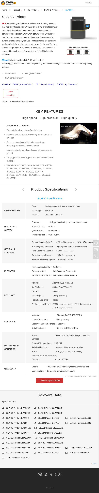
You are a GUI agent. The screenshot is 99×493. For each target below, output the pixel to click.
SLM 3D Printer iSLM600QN (51, 438)
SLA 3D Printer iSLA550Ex (49, 433)
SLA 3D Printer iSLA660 (80, 418)
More (93, 463)
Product (17, 10)
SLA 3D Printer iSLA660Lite (18, 428)
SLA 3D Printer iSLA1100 (17, 418)
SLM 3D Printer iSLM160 (81, 448)
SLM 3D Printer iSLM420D (18, 448)
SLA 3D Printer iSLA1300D (18, 413)
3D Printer (33, 10)
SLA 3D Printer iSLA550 (17, 423)
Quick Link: (7, 101)
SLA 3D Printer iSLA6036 (17, 433)
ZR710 (45, 84)
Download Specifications (23, 101)
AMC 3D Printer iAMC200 (17, 458)
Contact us (49, 488)
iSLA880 (70, 10)
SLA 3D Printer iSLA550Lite (51, 428)
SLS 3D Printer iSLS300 (80, 453)
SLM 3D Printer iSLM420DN (50, 443)
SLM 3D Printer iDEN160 (17, 453)
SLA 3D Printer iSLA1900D (18, 408)
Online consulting (10, 93)
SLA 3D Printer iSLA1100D (50, 413)
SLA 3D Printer (51, 10)
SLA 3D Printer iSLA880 (48, 418)
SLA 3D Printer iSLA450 (48, 423)
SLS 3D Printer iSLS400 (48, 453)
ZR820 (67, 84)
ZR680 (22, 84)
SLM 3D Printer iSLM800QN (18, 438)
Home (4, 10)
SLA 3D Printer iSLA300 (80, 423)
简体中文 (88, 3)
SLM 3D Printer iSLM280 (49, 448)
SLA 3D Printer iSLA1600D (50, 408)
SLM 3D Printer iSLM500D (18, 443)
